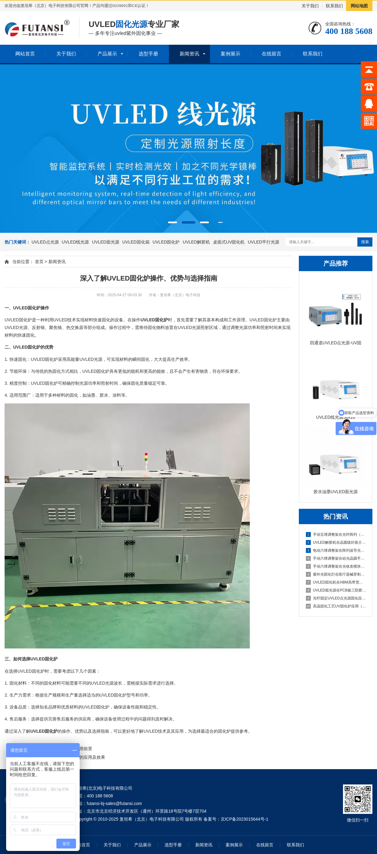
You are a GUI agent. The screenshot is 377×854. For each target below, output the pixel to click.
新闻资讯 (189, 53)
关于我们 (310, 5)
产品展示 (107, 53)
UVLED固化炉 (166, 242)
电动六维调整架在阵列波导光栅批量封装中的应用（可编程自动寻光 (336, 550)
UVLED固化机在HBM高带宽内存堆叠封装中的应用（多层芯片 (336, 582)
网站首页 (25, 53)
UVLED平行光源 (263, 242)
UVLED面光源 (105, 242)
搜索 (365, 242)
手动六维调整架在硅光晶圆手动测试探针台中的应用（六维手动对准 (336, 558)
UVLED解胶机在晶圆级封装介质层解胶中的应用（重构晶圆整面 (336, 542)
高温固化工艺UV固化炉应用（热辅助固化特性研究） (336, 606)
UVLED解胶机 (196, 242)
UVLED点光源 (45, 242)
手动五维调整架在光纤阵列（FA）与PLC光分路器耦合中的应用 (336, 534)
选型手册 (148, 53)
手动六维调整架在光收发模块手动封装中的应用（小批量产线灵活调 (336, 566)
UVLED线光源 (75, 242)
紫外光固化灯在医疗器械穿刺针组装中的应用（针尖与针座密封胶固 (336, 574)
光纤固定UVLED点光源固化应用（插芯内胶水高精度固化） (336, 598)
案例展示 (230, 53)
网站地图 (359, 5)
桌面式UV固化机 (229, 242)
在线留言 (271, 53)
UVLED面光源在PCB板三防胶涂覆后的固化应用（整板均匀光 (336, 590)
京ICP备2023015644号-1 (244, 819)
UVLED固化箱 (136, 242)
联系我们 (334, 5)
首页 (39, 261)
